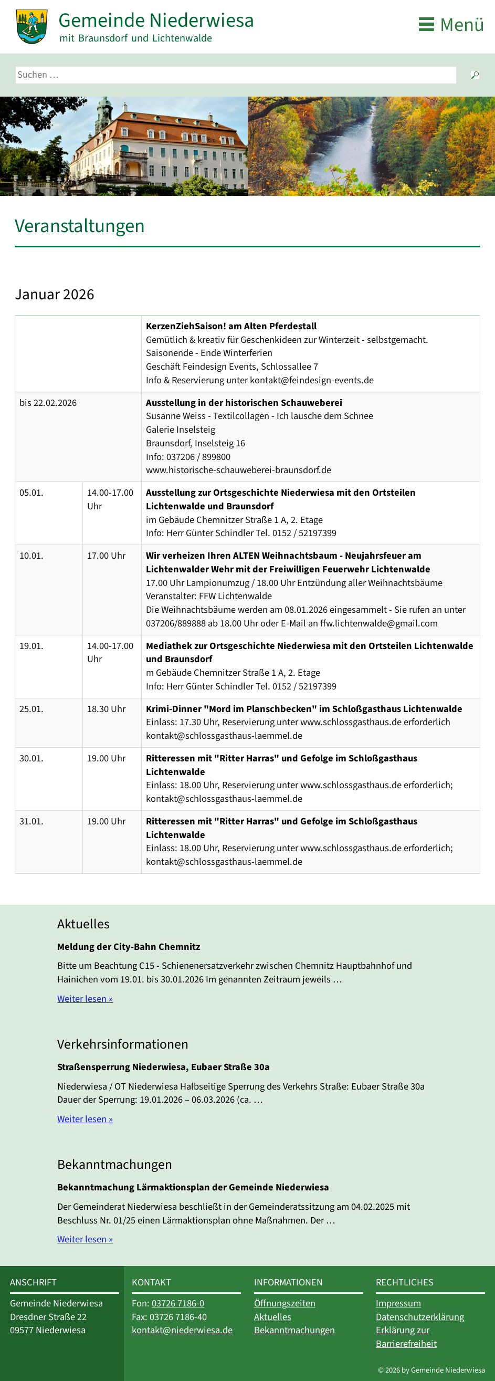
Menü (462, 25)
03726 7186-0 (178, 1303)
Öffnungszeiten (284, 1303)
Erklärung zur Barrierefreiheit (406, 1337)
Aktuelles (272, 1317)
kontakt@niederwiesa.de (182, 1330)
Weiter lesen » (85, 999)
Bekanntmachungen (294, 1330)
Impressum (398, 1303)
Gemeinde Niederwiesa (156, 20)
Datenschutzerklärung (420, 1317)
